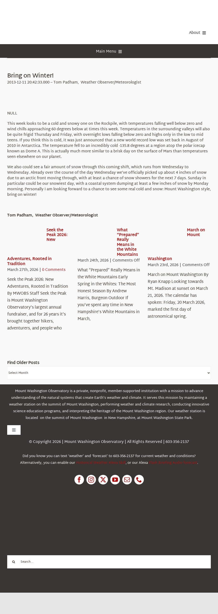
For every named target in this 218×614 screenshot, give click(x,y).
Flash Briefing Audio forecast (173, 463)
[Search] (13, 561)
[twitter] (103, 479)
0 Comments (54, 270)
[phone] (139, 479)
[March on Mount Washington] (165, 242)
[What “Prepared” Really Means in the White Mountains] (95, 242)
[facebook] (79, 479)
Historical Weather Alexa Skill (101, 463)
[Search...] (109, 561)
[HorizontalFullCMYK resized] (43, 9)
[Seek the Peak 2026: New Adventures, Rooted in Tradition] (24, 242)
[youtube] (115, 479)
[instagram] (91, 479)
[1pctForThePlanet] (43, 511)
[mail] (127, 479)
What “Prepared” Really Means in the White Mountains (128, 242)
